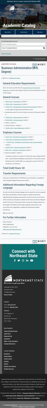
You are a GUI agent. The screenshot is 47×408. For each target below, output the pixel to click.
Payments (20, 1)
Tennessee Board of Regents (31, 393)
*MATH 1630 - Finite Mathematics (15, 128)
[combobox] (23, 35)
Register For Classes (10, 366)
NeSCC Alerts (8, 359)
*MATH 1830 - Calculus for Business (15, 147)
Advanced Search (6, 53)
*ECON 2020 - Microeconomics (14, 120)
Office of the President (11, 341)
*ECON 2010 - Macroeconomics (14, 117)
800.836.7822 (14, 307)
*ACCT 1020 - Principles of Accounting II (16, 139)
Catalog (6, 361)
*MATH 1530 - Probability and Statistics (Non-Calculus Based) (24, 142)
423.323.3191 (12, 305)
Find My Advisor (23, 32)
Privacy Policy (8, 294)
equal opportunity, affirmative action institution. (20, 395)
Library (6, 364)
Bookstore (7, 354)
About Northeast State (10, 331)
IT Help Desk (34, 1)
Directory (16, 1)
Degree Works (7, 32)
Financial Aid (8, 336)
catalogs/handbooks (11, 405)
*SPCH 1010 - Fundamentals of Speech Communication (21, 107)
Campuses (7, 339)
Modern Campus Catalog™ (27, 407)
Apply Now (7, 333)
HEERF (38, 1)
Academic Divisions (14, 78)
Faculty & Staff (27, 1)
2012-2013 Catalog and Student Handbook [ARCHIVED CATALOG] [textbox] (21, 36)
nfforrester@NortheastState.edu (12, 229)
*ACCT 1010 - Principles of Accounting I (16, 137)
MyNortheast (10, 1)
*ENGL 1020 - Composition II (13, 104)
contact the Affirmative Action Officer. (28, 398)
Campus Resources (9, 344)
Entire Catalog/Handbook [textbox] (9, 44)
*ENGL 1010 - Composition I (13, 101)
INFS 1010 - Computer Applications (15, 150)
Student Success (9, 369)
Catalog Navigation (40, 59)
